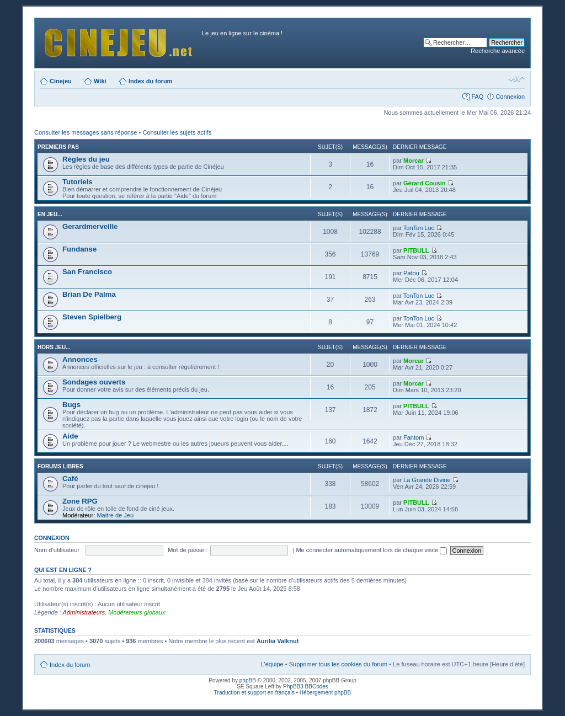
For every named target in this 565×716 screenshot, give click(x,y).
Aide (70, 436)
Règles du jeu (86, 159)
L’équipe (272, 664)
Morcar (413, 160)
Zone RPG (80, 501)
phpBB (247, 680)
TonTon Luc (418, 228)
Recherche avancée (498, 50)
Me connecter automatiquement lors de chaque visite (371, 550)
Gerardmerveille (90, 226)
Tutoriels (77, 182)
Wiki (100, 81)
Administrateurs (84, 612)
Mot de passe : (187, 550)
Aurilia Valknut (278, 641)
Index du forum (150, 81)
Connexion (510, 96)
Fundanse (79, 249)
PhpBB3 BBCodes (305, 686)
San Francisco (87, 272)
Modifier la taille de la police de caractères (517, 79)
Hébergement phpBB (325, 693)
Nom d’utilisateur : (58, 550)
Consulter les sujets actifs (176, 132)
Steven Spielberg (91, 317)
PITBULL (416, 250)
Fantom (413, 437)
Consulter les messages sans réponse (85, 132)
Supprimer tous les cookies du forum (338, 664)
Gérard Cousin (424, 183)
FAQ (477, 96)
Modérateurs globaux (136, 612)
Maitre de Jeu (115, 515)
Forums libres (60, 466)
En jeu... (50, 214)
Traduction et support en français (254, 693)
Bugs (71, 404)
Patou (411, 273)
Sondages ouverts (93, 382)
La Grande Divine (427, 480)
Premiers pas (58, 147)
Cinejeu (61, 81)
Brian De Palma (89, 294)
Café (70, 478)
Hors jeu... (54, 347)
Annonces (80, 359)
